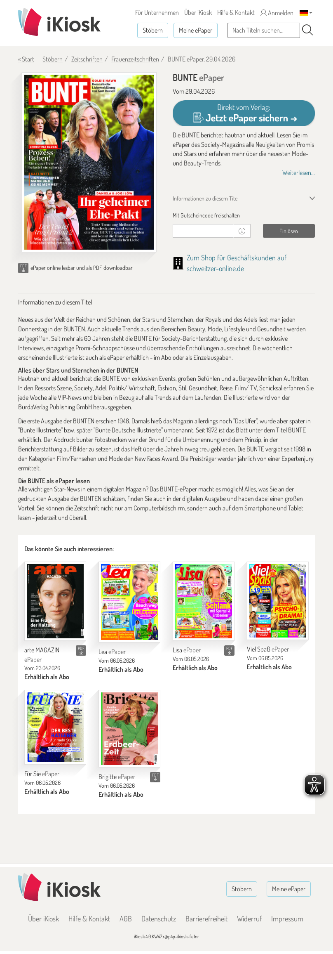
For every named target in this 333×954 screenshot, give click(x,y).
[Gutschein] (203, 231)
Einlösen (288, 230)
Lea (112, 651)
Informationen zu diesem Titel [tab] (206, 198)
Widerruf (249, 918)
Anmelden (276, 13)
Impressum (287, 918)
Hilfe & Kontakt (236, 12)
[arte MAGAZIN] (55, 601)
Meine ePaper (195, 30)
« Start (26, 59)
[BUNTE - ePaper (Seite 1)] (89, 162)
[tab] (244, 215)
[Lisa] (204, 601)
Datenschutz (158, 918)
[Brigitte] (129, 728)
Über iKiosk (198, 12)
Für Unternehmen (157, 12)
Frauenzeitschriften (135, 59)
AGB (126, 918)
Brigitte (116, 776)
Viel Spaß (268, 649)
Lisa (187, 650)
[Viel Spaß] (278, 601)
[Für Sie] (55, 727)
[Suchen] (307, 30)
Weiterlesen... (298, 172)
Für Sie (41, 774)
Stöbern (153, 30)
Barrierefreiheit (206, 918)
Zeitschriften (87, 59)
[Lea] (129, 602)
